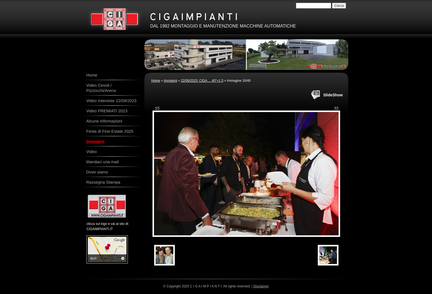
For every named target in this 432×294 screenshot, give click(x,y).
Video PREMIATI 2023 (107, 110)
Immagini (170, 81)
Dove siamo (97, 172)
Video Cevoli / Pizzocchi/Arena (101, 88)
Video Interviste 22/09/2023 (111, 100)
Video (91, 151)
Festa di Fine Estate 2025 (109, 131)
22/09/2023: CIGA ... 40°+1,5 (202, 81)
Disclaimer (261, 286)
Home (155, 81)
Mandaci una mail (102, 161)
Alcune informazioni (104, 121)
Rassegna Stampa (103, 182)
